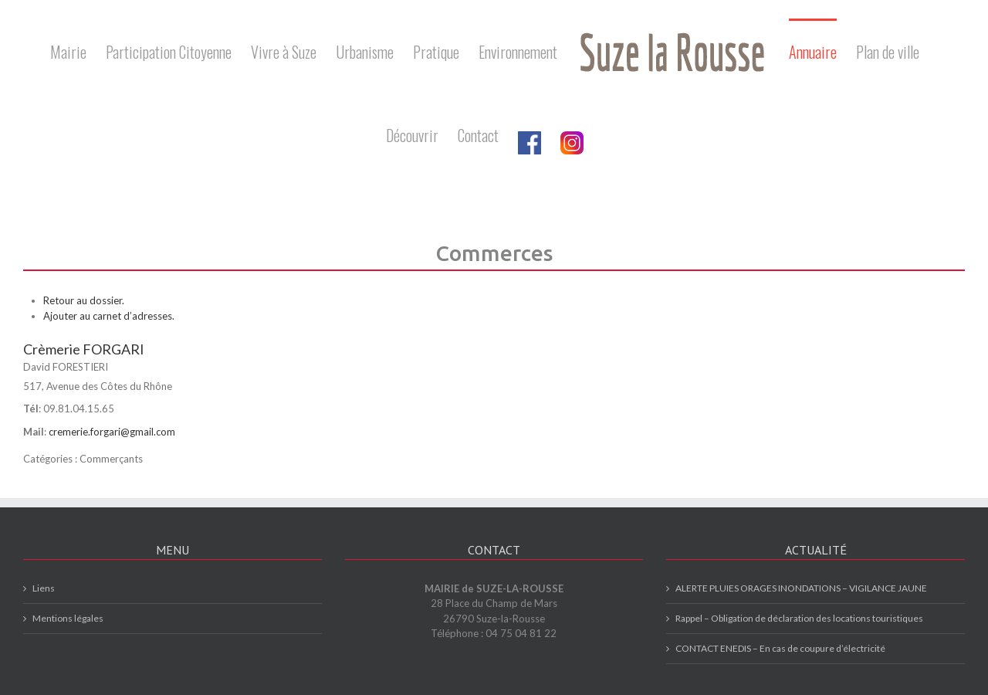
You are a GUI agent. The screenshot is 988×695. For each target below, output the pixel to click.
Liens (43, 588)
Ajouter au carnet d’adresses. (108, 316)
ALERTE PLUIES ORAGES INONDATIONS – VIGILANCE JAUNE (801, 588)
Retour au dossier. (83, 300)
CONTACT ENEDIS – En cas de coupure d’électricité (780, 648)
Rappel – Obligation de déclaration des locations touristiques (799, 618)
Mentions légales (67, 618)
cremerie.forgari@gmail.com (112, 431)
